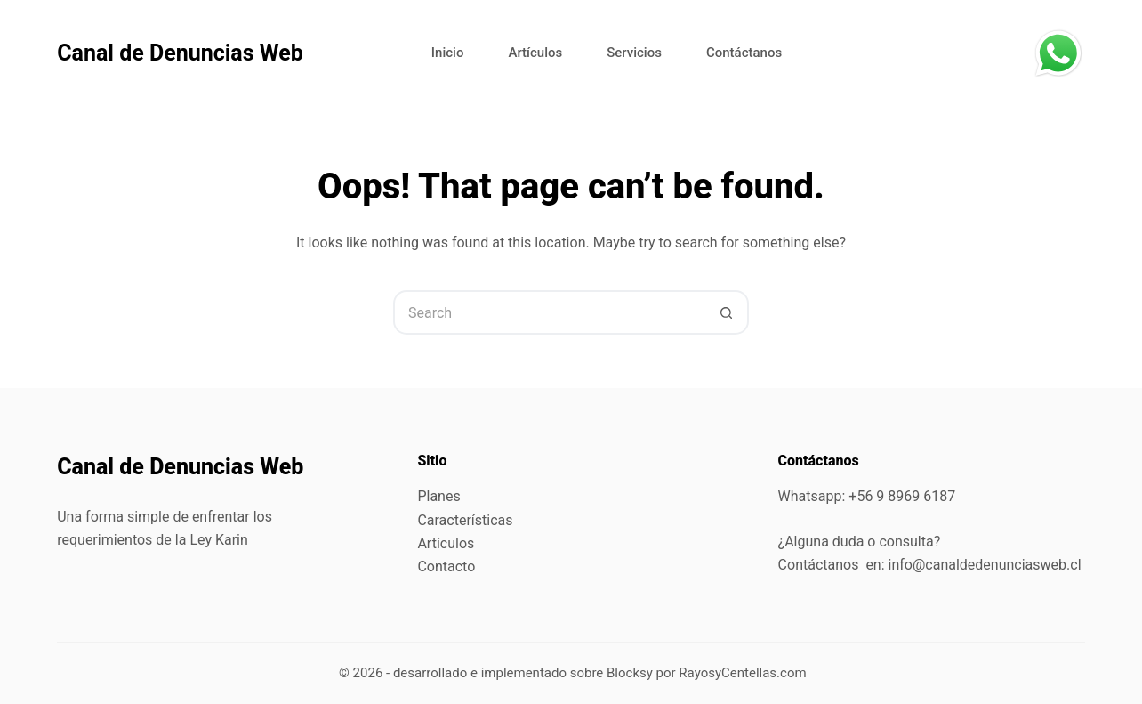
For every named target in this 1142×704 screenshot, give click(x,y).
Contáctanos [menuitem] (744, 53)
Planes (438, 496)
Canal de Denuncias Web (180, 53)
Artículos (445, 543)
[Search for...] (548, 312)
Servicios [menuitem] (634, 53)
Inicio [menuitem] (447, 53)
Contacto (446, 566)
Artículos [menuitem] (535, 53)
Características (464, 520)
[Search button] (726, 312)
